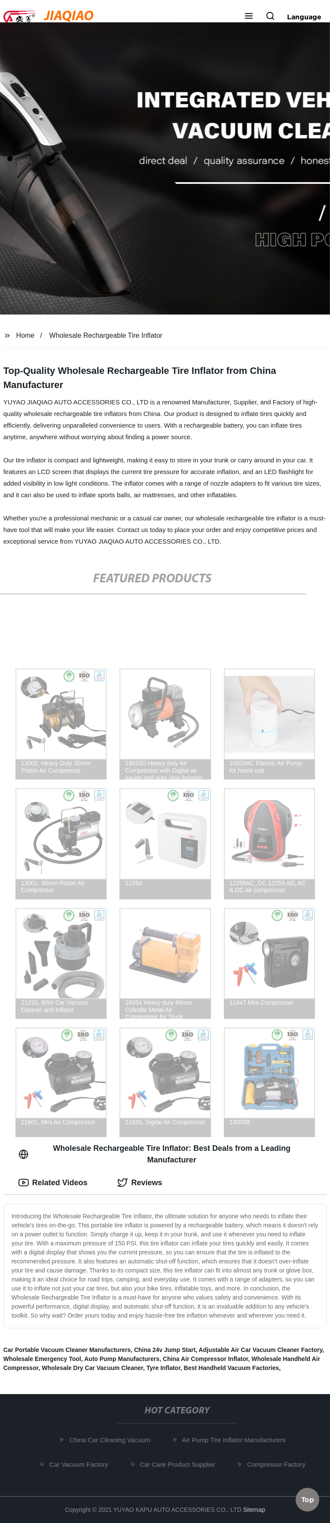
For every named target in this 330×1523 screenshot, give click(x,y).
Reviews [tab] (139, 1182)
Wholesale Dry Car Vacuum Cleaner (92, 1367)
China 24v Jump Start (165, 1349)
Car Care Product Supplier (180, 1464)
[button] (249, 16)
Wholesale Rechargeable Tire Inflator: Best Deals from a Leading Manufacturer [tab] (154, 1154)
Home (25, 335)
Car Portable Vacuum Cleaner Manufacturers (67, 1349)
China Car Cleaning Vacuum (112, 1439)
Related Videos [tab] (53, 1182)
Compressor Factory (278, 1464)
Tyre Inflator (163, 1367)
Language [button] (304, 17)
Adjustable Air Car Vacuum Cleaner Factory (260, 1349)
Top (307, 1500)
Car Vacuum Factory (81, 1464)
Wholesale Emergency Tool (42, 1358)
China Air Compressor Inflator (205, 1358)
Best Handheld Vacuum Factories (231, 1367)
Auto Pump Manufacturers (121, 1358)
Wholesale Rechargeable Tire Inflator (105, 335)
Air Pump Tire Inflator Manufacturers (236, 1439)
